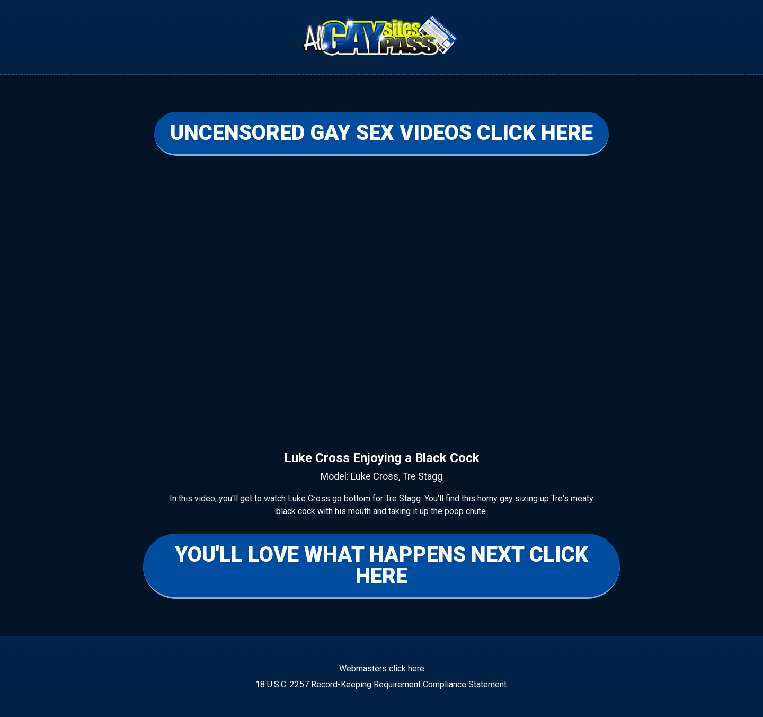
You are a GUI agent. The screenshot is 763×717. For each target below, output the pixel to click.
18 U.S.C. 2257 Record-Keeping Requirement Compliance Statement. (381, 684)
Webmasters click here (381, 668)
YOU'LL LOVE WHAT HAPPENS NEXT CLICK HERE (381, 565)
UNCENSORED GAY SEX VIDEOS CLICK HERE (381, 132)
